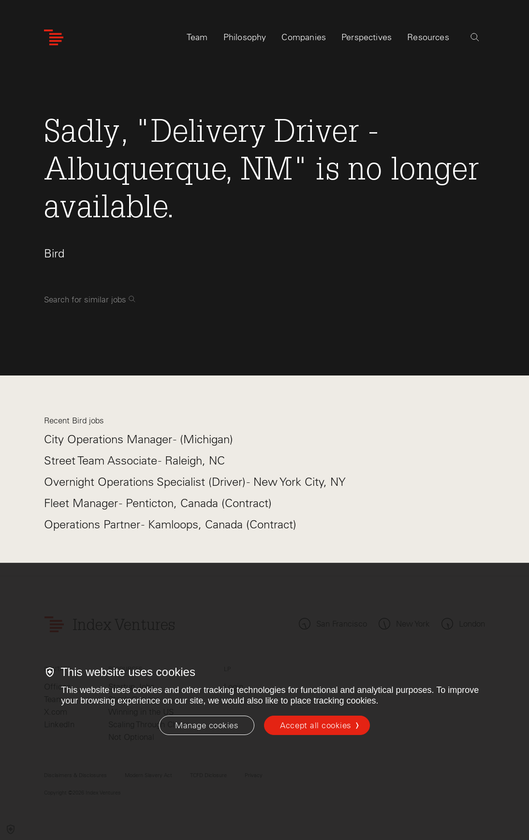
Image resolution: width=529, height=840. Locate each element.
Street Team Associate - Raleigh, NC (134, 460)
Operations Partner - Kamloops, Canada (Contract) (170, 524)
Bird (54, 253)
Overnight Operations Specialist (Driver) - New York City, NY (195, 482)
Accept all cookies (315, 725)
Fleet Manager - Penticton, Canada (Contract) (158, 503)
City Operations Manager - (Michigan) (138, 439)
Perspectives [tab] (366, 37)
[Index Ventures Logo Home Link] (53, 37)
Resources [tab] (428, 37)
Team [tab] (197, 37)
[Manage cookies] (206, 725)
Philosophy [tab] (244, 37)
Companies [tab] (303, 37)
